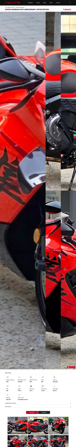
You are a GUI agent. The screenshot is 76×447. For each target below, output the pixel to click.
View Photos (71, 367)
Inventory (30, 2)
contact (58, 2)
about (51, 2)
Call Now (32, 412)
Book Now (44, 412)
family (44, 2)
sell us (38, 2)
